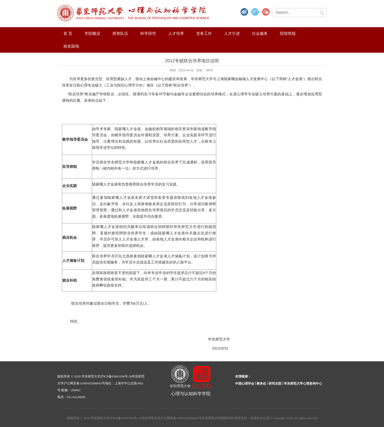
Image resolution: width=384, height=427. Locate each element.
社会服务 (260, 33)
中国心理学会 (244, 383)
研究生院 (275, 383)
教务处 (261, 383)
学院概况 (92, 33)
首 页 (67, 33)
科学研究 (148, 33)
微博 (244, 12)
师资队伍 (120, 33)
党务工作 (204, 33)
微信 (266, 12)
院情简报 (288, 33)
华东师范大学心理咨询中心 (303, 383)
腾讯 (255, 12)
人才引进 (232, 33)
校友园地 (71, 46)
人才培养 (176, 33)
